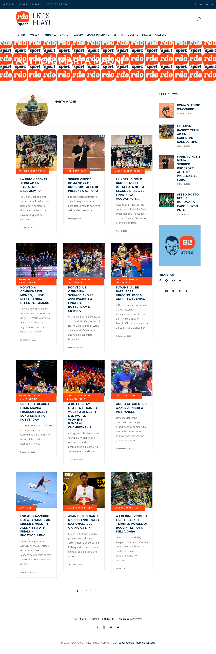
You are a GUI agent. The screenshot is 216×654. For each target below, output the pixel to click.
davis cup (121, 396)
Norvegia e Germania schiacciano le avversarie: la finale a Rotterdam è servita (80, 299)
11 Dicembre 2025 (123, 336)
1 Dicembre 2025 (123, 449)
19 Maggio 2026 (27, 228)
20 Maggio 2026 (184, 113)
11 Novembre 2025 (28, 572)
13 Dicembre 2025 (75, 347)
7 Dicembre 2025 (75, 459)
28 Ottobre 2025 (75, 564)
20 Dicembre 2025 (28, 340)
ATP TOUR (73, 171)
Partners (9, 4)
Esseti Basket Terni (80, 508)
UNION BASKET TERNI (32, 171)
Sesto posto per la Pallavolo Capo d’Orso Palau (188, 202)
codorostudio (126, 642)
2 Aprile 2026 (121, 231)
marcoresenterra (145, 642)
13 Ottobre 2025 (122, 568)
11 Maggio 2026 (183, 214)
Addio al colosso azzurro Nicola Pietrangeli (131, 407)
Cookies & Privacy (57, 4)
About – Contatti (30, 4)
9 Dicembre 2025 (27, 452)
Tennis (133, 396)
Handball (25, 279)
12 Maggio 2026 (74, 218)
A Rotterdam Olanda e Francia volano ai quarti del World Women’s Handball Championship (82, 415)
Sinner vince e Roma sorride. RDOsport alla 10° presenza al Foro (188, 168)
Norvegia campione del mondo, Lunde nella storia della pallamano (35, 295)
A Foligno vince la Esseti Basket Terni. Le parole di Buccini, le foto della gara (131, 524)
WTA (84, 171)
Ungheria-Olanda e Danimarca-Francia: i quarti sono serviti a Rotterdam (35, 411)
